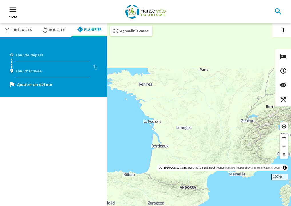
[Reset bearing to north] (284, 154)
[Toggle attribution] (284, 167)
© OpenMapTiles (225, 167)
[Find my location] (284, 126)
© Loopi (275, 167)
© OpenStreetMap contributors (253, 167)
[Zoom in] (284, 138)
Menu (13, 12)
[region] (199, 114)
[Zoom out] (284, 146)
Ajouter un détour (35, 84)
